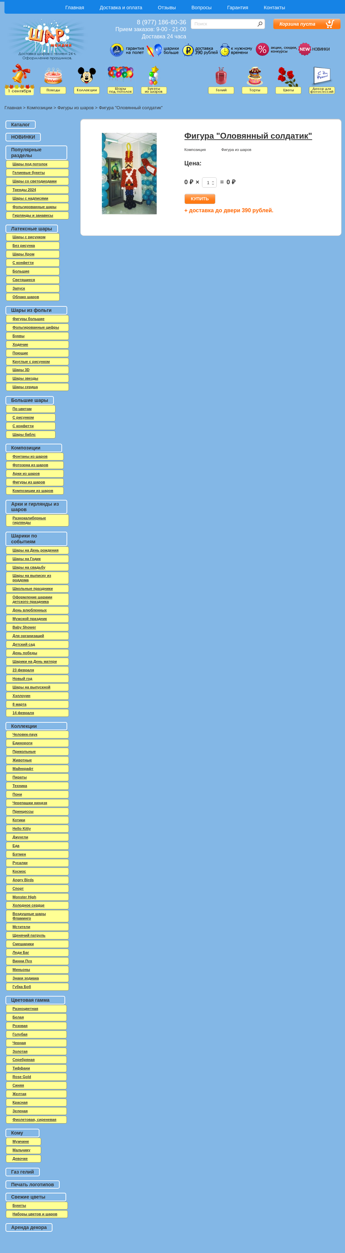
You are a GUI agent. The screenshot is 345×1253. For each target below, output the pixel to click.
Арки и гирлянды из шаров (35, 506)
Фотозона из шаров (30, 465)
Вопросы (201, 7)
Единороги (23, 743)
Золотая (20, 1051)
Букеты (19, 1205)
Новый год (23, 678)
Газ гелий (22, 1172)
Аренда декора (29, 1227)
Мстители (22, 927)
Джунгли (20, 837)
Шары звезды (25, 378)
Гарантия (237, 7)
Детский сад (24, 644)
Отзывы (167, 7)
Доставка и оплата (121, 7)
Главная (75, 7)
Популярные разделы (26, 152)
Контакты (274, 7)
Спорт (18, 888)
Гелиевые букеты (29, 172)
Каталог (20, 124)
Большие (21, 271)
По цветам (22, 409)
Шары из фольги (31, 310)
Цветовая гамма (30, 1000)
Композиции (39, 107)
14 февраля (23, 713)
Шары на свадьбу (29, 567)
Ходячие (20, 344)
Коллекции (24, 726)
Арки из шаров (26, 473)
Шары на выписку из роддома (32, 577)
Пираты (20, 777)
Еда (16, 846)
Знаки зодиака (26, 978)
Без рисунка (24, 245)
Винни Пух (22, 961)
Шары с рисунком (29, 237)
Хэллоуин (22, 696)
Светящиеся (24, 280)
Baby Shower (24, 627)
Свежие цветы (28, 1197)
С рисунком (23, 417)
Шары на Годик (27, 559)
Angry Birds (23, 880)
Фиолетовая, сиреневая (35, 1119)
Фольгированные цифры (36, 327)
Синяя (18, 1085)
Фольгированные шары (35, 207)
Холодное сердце (29, 905)
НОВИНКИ (23, 137)
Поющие (20, 353)
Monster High (24, 897)
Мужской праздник (30, 619)
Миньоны (21, 969)
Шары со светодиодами (35, 181)
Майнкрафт (23, 769)
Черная (19, 1043)
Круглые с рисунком (31, 361)
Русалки (20, 863)
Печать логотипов (32, 1184)
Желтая (19, 1094)
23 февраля (23, 670)
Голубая (20, 1034)
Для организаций (28, 636)
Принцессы (23, 811)
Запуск (19, 288)
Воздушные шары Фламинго (29, 916)
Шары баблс (24, 434)
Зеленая (20, 1111)
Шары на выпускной (31, 687)
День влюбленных (30, 610)
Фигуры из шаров (75, 107)
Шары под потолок (30, 164)
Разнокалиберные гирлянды (29, 520)
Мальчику (22, 1150)
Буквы (19, 336)
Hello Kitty (22, 828)
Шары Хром (24, 254)
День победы (25, 653)
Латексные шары (31, 228)
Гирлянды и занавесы (33, 215)
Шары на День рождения (36, 550)
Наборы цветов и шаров (35, 1214)
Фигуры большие (29, 319)
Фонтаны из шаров (30, 456)
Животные (22, 760)
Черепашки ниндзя (30, 803)
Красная (20, 1102)
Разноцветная (25, 1009)
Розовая (20, 1026)
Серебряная (24, 1060)
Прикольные (24, 751)
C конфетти (23, 263)
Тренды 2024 (24, 190)
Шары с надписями (30, 198)
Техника (20, 786)
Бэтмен (19, 854)
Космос (19, 871)
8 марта (20, 704)
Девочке (20, 1158)
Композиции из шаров (33, 491)
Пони (17, 794)
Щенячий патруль (29, 935)
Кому (17, 1133)
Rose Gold (22, 1077)
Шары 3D (21, 370)
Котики (19, 820)
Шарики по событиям (24, 538)
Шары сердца (25, 387)
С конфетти (23, 426)
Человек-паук (25, 734)
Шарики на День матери (35, 661)
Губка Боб (22, 987)
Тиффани (21, 1068)
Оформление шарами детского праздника (32, 599)
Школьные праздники (33, 588)
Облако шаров (26, 297)
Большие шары (29, 400)
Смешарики (23, 944)
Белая (18, 1017)
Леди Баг (21, 952)
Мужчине (21, 1141)
